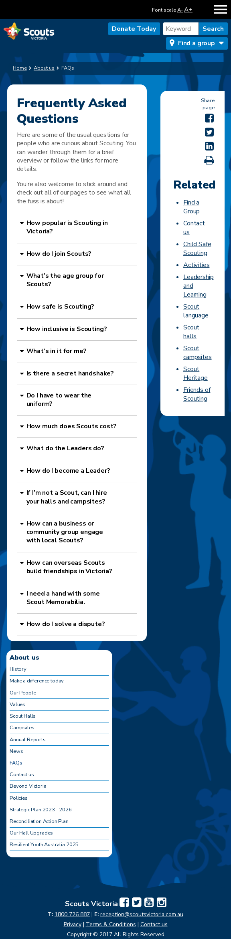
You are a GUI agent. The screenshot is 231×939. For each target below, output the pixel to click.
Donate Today (134, 28)
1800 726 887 (72, 914)
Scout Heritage (195, 373)
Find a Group (191, 207)
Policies (19, 798)
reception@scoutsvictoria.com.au (141, 914)
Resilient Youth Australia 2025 (44, 844)
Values (17, 704)
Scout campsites (197, 352)
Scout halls (191, 332)
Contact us (22, 774)
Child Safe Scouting (197, 248)
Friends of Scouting (196, 394)
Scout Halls (23, 716)
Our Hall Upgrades (31, 833)
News (16, 751)
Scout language (196, 311)
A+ (188, 9)
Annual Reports (28, 739)
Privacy (72, 924)
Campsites (22, 727)
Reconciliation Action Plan (39, 821)
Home (20, 68)
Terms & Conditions (111, 924)
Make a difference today (37, 680)
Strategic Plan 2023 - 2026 (41, 809)
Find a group (196, 43)
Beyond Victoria (28, 786)
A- (180, 10)
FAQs (16, 762)
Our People (23, 692)
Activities (196, 265)
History (18, 669)
